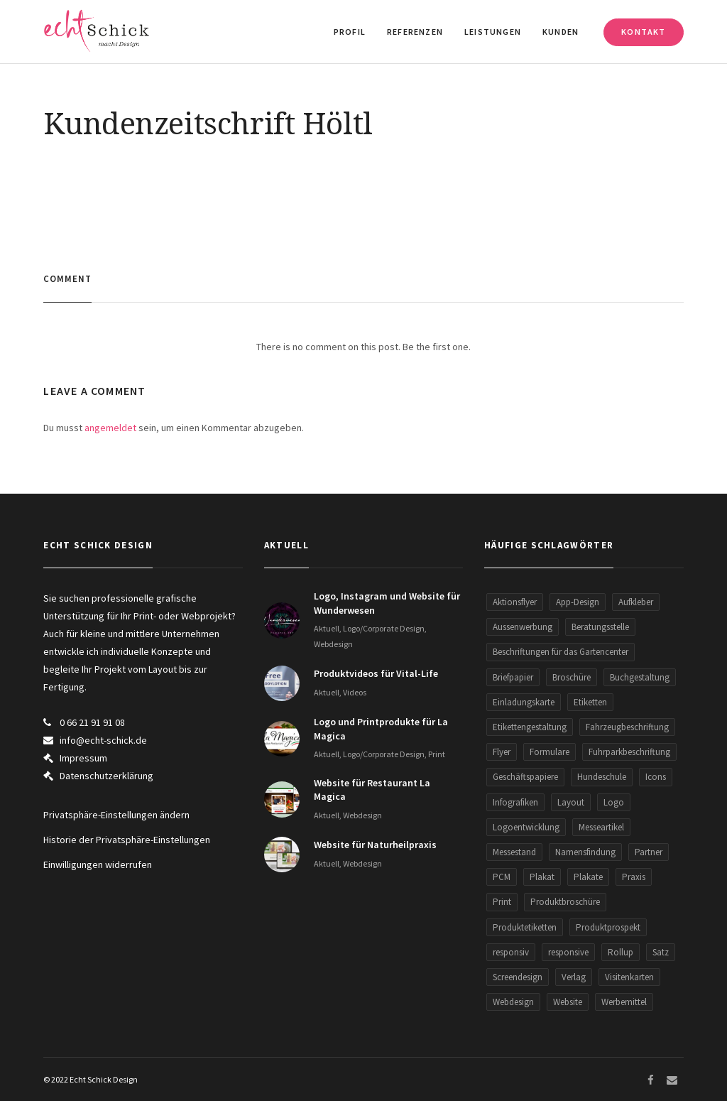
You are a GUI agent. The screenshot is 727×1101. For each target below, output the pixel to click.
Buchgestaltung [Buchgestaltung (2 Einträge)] (639, 677)
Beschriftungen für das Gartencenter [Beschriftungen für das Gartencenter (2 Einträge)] (560, 652)
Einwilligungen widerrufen (97, 864)
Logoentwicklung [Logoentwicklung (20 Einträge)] (526, 827)
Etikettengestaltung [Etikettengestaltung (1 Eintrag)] (530, 727)
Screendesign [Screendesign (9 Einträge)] (517, 977)
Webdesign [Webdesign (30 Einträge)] (513, 1002)
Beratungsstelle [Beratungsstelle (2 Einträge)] (600, 627)
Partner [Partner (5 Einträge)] (648, 852)
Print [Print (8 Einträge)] (502, 902)
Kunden (560, 31)
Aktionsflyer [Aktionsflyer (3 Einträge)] (515, 602)
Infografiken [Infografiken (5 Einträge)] (515, 802)
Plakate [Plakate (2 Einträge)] (588, 877)
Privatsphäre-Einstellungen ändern (116, 814)
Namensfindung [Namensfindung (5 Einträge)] (585, 852)
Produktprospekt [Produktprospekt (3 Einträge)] (608, 927)
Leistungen (492, 31)
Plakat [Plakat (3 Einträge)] (542, 877)
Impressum (83, 758)
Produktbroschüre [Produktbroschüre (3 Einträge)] (565, 902)
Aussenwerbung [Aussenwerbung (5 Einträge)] (522, 627)
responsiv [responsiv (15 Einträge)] (511, 952)
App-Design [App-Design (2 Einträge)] (577, 602)
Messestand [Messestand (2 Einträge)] (514, 852)
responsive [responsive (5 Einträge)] (568, 952)
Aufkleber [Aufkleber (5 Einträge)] (635, 602)
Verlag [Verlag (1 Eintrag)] (574, 977)
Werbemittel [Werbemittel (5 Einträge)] (624, 1002)
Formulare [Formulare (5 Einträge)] (549, 752)
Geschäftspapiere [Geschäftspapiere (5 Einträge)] (525, 777)
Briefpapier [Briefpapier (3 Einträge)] (513, 677)
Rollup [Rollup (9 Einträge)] (620, 952)
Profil (350, 31)
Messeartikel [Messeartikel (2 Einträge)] (601, 827)
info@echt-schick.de (103, 740)
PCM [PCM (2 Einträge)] (501, 877)
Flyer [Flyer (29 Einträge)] (501, 752)
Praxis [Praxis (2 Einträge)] (633, 877)
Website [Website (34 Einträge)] (567, 1002)
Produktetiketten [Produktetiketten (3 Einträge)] (525, 927)
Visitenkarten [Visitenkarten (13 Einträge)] (629, 977)
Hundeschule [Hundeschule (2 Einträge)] (601, 777)
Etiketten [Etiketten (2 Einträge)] (590, 702)
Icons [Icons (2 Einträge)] (655, 777)
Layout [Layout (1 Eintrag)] (570, 802)
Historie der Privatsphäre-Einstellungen (126, 839)
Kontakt (643, 31)
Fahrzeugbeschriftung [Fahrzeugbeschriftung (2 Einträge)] (627, 727)
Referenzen (415, 31)
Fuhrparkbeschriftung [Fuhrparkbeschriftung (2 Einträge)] (629, 752)
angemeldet (110, 427)
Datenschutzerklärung (106, 775)
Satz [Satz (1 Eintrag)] (660, 952)
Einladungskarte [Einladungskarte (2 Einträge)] (523, 702)
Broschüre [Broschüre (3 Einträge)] (571, 677)
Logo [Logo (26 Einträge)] (613, 802)
